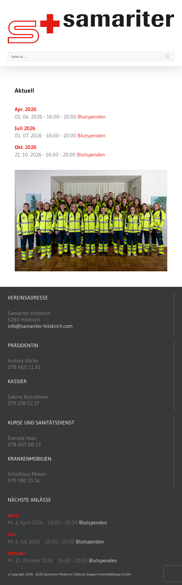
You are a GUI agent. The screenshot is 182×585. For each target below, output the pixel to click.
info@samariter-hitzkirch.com (40, 326)
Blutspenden (92, 117)
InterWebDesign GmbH (115, 574)
